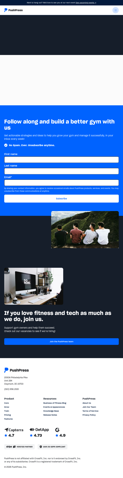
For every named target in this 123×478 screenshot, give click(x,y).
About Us (87, 403)
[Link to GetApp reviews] (39, 433)
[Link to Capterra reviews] (13, 433)
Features (8, 419)
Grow (6, 407)
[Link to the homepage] (13, 10)
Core (6, 403)
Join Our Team (89, 407)
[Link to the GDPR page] (52, 446)
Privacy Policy (89, 415)
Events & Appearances (54, 407)
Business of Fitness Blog (54, 403)
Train (6, 411)
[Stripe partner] (19, 446)
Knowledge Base (51, 411)
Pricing (7, 415)
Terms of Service (90, 411)
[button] (115, 10)
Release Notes (50, 415)
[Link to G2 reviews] (60, 433)
